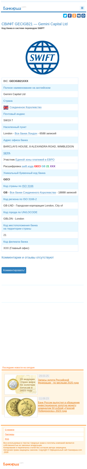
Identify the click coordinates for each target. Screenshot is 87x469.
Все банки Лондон (26, 133)
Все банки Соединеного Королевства (33, 192)
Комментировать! (14, 270)
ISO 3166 (27, 186)
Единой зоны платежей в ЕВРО (35, 159)
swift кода (27, 166)
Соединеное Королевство (26, 107)
